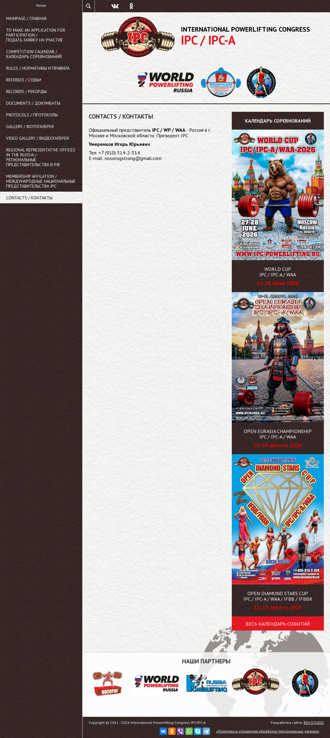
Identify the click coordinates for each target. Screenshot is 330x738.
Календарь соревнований (278, 120)
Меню (41, 5)
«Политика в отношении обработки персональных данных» (267, 731)
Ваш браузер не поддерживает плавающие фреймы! (154, 233)
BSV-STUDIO (314, 722)
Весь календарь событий (278, 624)
